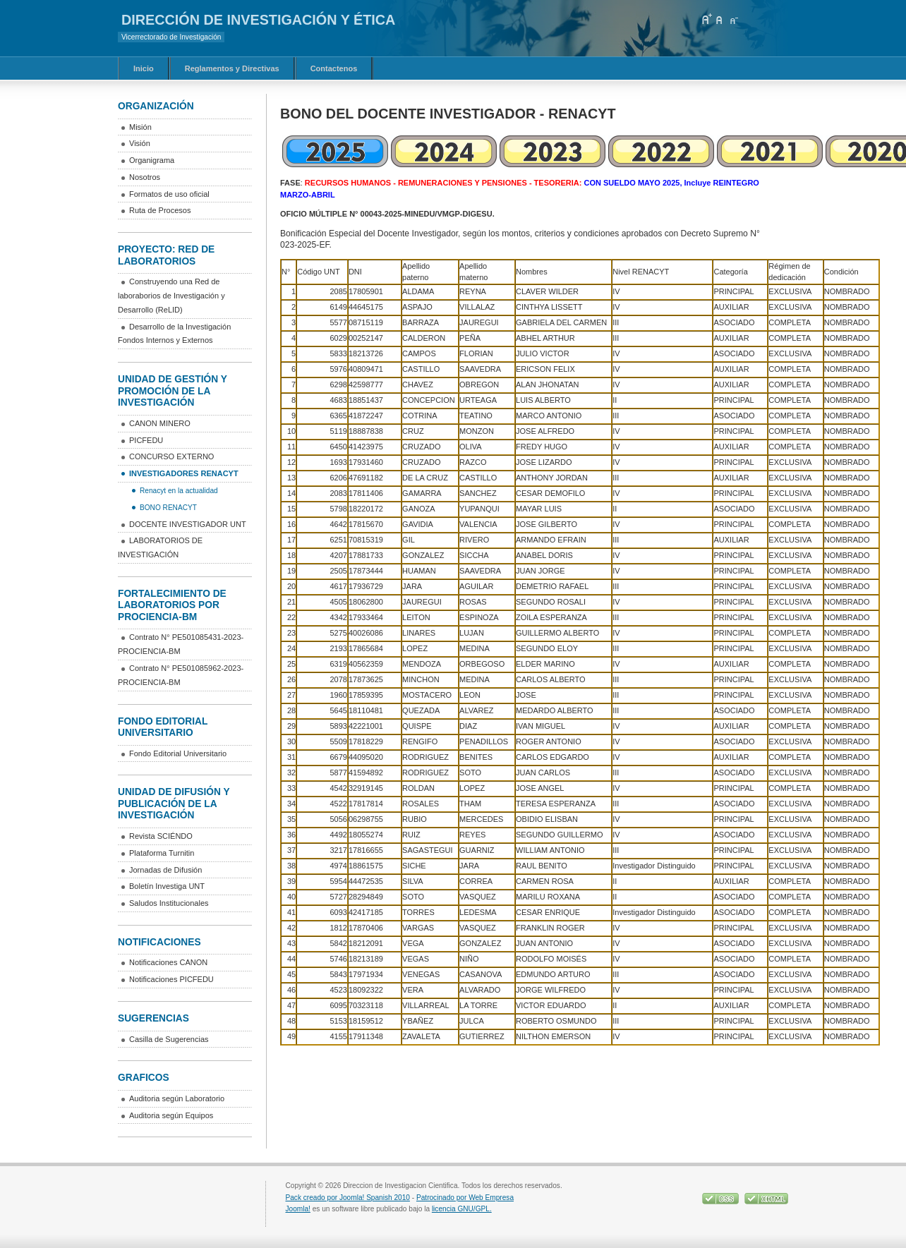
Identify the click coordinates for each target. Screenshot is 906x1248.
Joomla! (298, 1209)
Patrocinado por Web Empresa (465, 1197)
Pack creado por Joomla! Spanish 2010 (348, 1197)
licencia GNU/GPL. (462, 1209)
